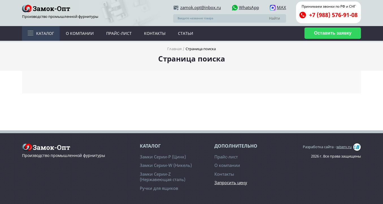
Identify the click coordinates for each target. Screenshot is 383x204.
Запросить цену (230, 182)
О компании (80, 33)
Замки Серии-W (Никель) (166, 165)
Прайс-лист (119, 33)
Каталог (45, 33)
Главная (174, 48)
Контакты (155, 33)
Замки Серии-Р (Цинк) (163, 157)
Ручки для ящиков (159, 188)
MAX (281, 7)
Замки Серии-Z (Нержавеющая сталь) (162, 176)
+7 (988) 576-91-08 (333, 15)
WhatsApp (249, 7)
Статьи (185, 33)
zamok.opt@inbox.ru (200, 7)
